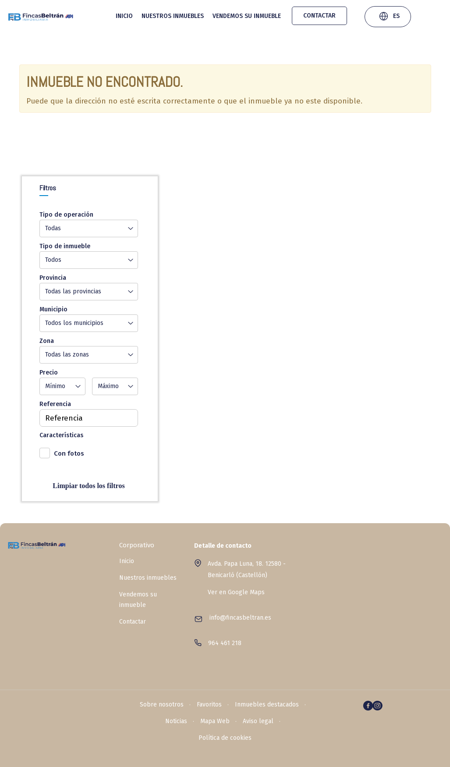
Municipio (53, 309)
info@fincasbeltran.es (240, 617)
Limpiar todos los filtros (88, 485)
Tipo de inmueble (64, 246)
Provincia (52, 278)
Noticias (176, 721)
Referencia (55, 404)
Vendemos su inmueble (247, 16)
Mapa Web (215, 721)
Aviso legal (258, 721)
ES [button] (389, 17)
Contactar (319, 15)
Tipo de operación (66, 214)
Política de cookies (225, 738)
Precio (48, 372)
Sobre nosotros (162, 704)
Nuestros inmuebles (173, 16)
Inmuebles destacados (267, 704)
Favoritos (209, 704)
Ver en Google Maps (236, 592)
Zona (46, 341)
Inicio (124, 16)
